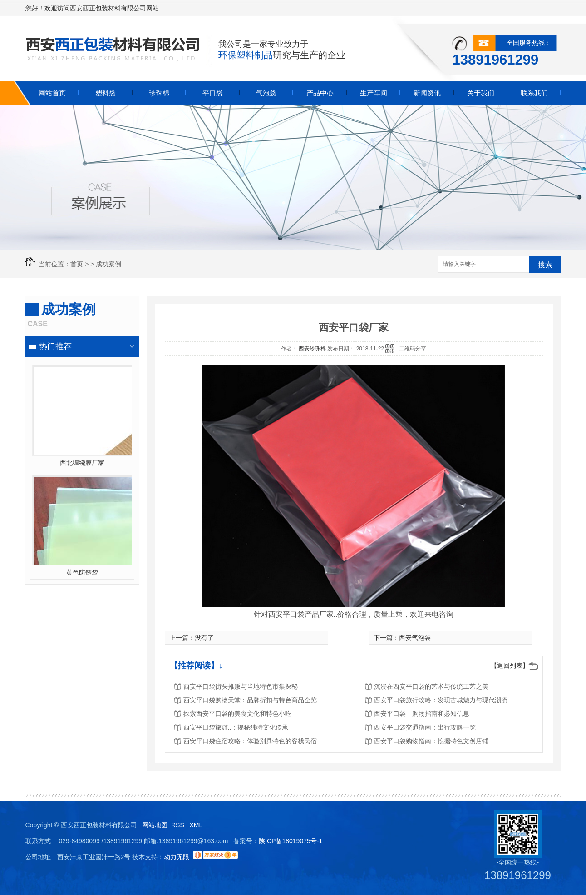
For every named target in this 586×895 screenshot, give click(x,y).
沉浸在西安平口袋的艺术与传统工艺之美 (431, 686)
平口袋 (212, 93)
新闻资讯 (427, 93)
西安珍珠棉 (313, 348)
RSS (178, 825)
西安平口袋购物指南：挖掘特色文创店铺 (431, 741)
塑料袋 (105, 93)
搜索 (545, 265)
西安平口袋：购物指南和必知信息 (421, 713)
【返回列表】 (510, 665)
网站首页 (52, 93)
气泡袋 (266, 93)
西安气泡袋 (415, 637)
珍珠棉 (159, 93)
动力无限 (176, 856)
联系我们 (534, 93)
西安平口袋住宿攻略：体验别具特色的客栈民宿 (250, 741)
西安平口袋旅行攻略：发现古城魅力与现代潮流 (440, 700)
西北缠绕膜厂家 (82, 462)
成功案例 (108, 264)
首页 (76, 264)
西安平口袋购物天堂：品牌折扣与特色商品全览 (250, 700)
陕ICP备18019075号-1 (290, 841)
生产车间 (373, 93)
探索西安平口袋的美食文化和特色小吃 (237, 713)
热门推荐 (55, 346)
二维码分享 (412, 348)
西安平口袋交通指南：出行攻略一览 (425, 727)
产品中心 (320, 93)
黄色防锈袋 (82, 572)
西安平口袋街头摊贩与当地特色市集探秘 (240, 686)
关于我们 (480, 93)
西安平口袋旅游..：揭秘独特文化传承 (236, 727)
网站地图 (154, 825)
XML (196, 825)
